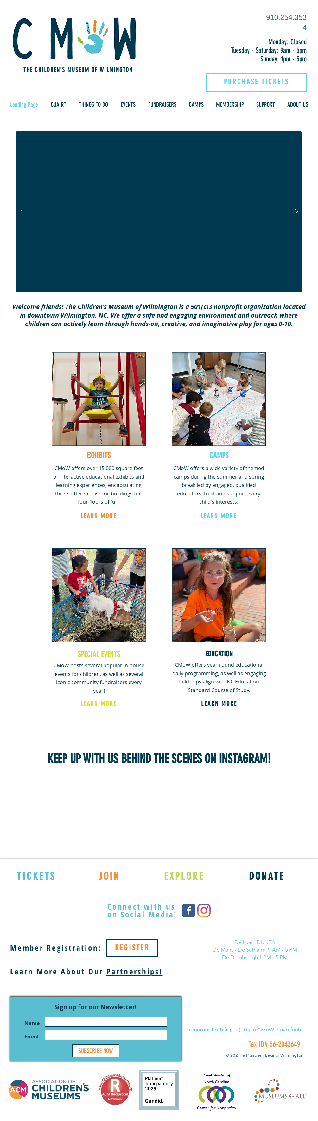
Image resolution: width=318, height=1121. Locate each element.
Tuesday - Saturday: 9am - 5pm (269, 50)
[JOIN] (109, 876)
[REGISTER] (132, 948)
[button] (58, 105)
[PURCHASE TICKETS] (256, 81)
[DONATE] (267, 876)
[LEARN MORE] (98, 516)
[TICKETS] (36, 876)
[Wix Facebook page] (188, 910)
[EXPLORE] (184, 876)
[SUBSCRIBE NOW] (95, 1050)
